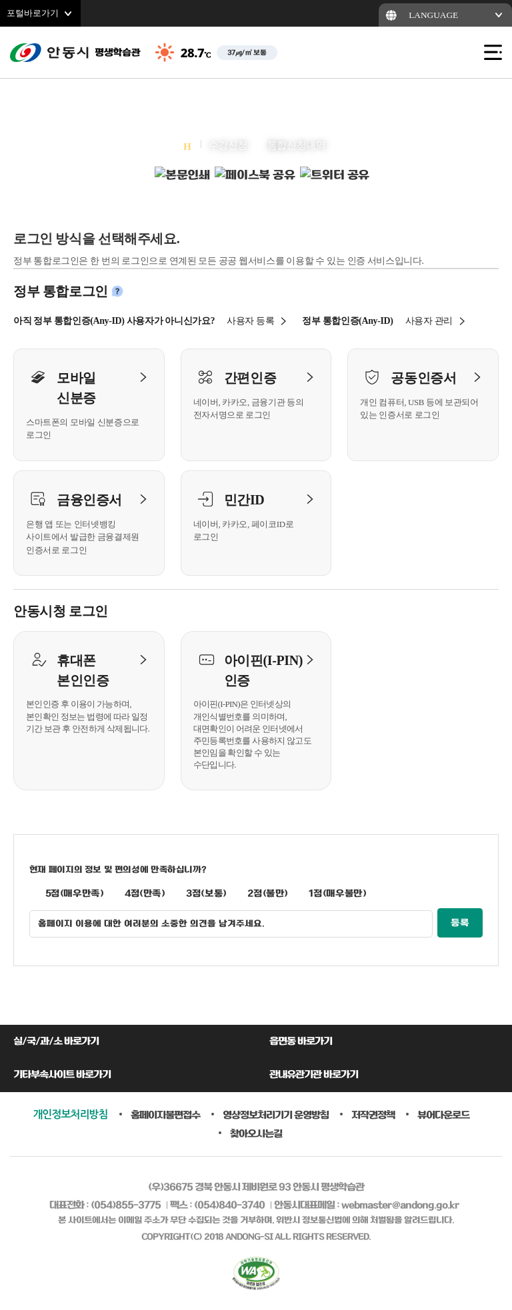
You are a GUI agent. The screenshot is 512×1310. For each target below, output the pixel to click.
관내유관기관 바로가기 (313, 1074)
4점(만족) (145, 893)
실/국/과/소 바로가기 (56, 1041)
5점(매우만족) (74, 893)
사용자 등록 (250, 321)
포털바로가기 (33, 13)
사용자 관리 (429, 321)
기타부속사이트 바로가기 (62, 1074)
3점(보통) (206, 893)
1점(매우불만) (337, 893)
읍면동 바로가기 (300, 1041)
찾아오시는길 (256, 1133)
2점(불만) (267, 893)
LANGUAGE (433, 15)
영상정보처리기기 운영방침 (276, 1115)
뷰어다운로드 (443, 1115)
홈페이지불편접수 (165, 1115)
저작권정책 (373, 1115)
